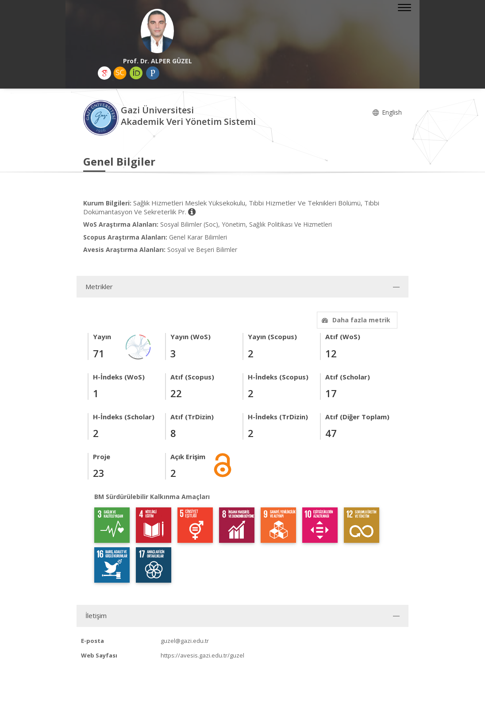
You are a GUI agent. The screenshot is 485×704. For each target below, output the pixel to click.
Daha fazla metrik (354, 320)
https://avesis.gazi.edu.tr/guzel (202, 655)
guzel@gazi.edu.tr (185, 641)
